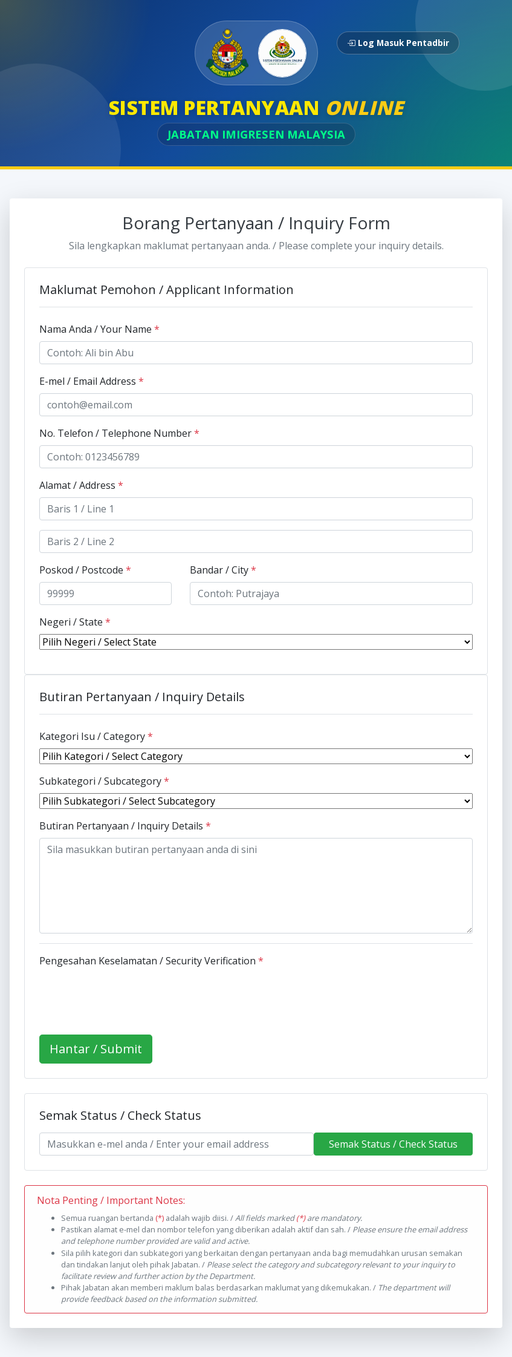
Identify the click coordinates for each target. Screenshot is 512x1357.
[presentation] (131, 996)
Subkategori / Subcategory (104, 781)
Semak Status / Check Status (393, 1144)
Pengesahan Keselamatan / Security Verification (151, 960)
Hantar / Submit (96, 1049)
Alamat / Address (81, 485)
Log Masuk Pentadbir (398, 42)
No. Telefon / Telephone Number (119, 433)
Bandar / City (223, 570)
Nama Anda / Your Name (99, 329)
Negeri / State (75, 622)
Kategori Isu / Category (96, 736)
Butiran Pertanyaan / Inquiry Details (125, 825)
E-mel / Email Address (91, 381)
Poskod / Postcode (85, 570)
